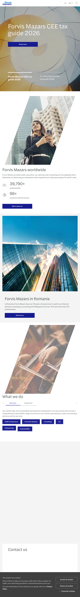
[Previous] (3, 407)
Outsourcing (9, 432)
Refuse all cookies (66, 586)
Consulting (48, 425)
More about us (17, 206)
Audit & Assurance (11, 425)
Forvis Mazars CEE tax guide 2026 (38, 29)
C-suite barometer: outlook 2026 (50, 77)
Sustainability (25, 433)
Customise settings (66, 591)
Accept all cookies (66, 579)
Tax (59, 425)
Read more (23, 44)
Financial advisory (31, 425)
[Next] (76, 407)
